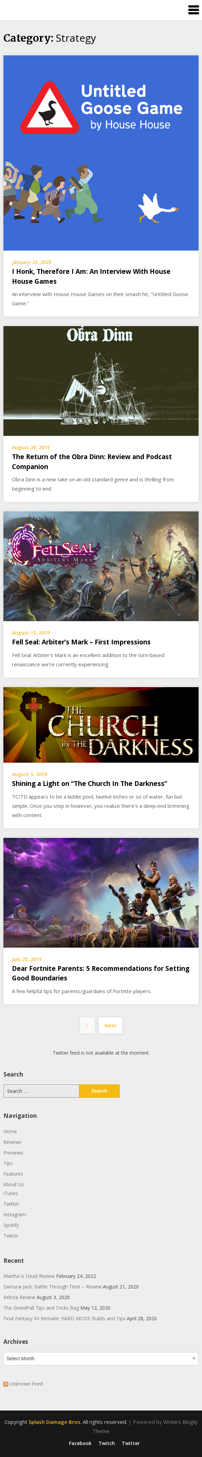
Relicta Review (19, 1297)
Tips (8, 1163)
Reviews (12, 1142)
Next (111, 1025)
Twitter (11, 1204)
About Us (13, 1184)
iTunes (10, 1193)
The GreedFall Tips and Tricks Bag (41, 1308)
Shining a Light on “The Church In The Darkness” (89, 783)
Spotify (11, 1225)
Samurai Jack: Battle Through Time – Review (52, 1286)
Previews (13, 1152)
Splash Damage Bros (54, 1421)
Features (13, 1174)
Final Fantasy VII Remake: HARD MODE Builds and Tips (64, 1318)
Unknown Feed (26, 1383)
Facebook (80, 1443)
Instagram (14, 1214)
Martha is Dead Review (29, 1276)
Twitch (10, 1235)
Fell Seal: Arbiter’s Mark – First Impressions (81, 642)
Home (10, 1131)
